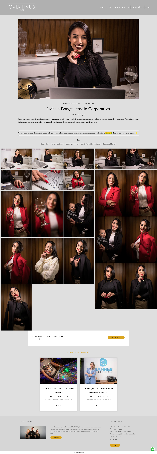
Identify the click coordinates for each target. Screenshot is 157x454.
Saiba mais (56, 437)
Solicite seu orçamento (116, 337)
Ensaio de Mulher (109, 144)
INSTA (147, 7)
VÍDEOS (141, 7)
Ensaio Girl (44, 144)
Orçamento (116, 7)
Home (102, 7)
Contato (134, 7)
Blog (123, 7)
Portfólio (108, 7)
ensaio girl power (72, 144)
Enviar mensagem (117, 429)
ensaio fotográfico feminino (90, 144)
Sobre (128, 7)
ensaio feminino (57, 144)
